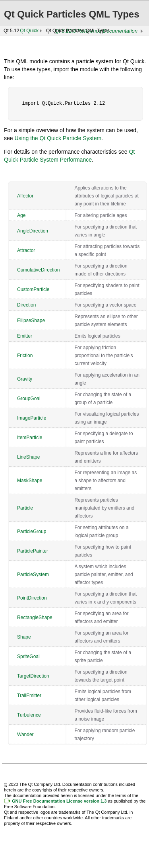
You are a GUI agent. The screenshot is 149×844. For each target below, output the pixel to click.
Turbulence (29, 715)
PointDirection (32, 598)
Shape (24, 637)
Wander (25, 734)
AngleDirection (32, 231)
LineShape (28, 457)
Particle (25, 508)
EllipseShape (31, 320)
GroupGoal (29, 398)
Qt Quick (29, 30)
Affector (25, 196)
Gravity (24, 379)
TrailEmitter (29, 695)
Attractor (26, 250)
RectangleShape (34, 617)
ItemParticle (29, 437)
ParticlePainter (32, 551)
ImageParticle (31, 418)
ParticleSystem (33, 574)
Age (21, 215)
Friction (25, 355)
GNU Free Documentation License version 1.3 (59, 801)
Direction (26, 305)
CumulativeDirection (38, 270)
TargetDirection (33, 676)
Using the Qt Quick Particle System (57, 138)
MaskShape (29, 480)
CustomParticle (33, 289)
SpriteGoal (28, 656)
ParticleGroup (31, 531)
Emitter (24, 336)
